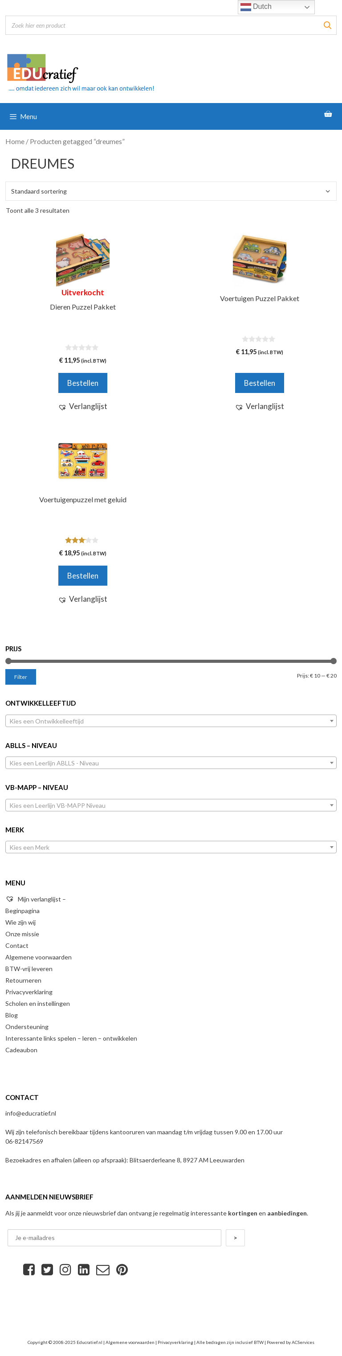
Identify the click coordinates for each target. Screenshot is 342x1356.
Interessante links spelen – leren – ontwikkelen (71, 1038)
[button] (82, 406)
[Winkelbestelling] (171, 191)
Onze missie (22, 934)
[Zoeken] (327, 25)
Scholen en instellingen (37, 1003)
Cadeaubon (21, 1050)
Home (14, 141)
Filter (20, 677)
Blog (11, 1015)
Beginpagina (22, 910)
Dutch (256, 7)
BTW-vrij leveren (29, 968)
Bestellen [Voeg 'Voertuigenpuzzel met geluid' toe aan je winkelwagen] (82, 575)
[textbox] (171, 721)
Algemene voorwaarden (38, 957)
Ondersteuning (27, 1026)
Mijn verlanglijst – (35, 899)
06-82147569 (24, 1141)
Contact (16, 945)
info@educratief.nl (30, 1113)
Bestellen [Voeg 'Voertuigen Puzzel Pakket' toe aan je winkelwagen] (259, 383)
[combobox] (171, 721)
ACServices (303, 1342)
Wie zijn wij (20, 922)
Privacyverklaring (29, 992)
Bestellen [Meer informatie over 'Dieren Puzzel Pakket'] (82, 383)
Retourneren (23, 980)
